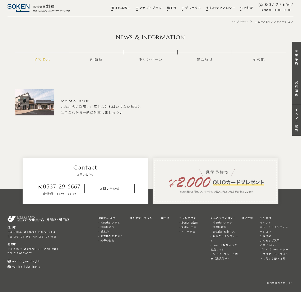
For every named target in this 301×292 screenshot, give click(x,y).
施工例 (172, 8)
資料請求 (296, 88)
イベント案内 (296, 119)
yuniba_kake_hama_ (25, 266)
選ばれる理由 (121, 8)
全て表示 (42, 59)
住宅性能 (246, 8)
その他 (259, 59)
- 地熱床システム (109, 222)
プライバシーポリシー (274, 249)
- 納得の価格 (106, 240)
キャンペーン (150, 59)
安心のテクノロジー (220, 8)
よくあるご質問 (270, 240)
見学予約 (296, 57)
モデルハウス (191, 8)
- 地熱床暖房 (106, 227)
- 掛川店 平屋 (187, 227)
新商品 (96, 59)
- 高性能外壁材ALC (110, 236)
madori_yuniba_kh (24, 261)
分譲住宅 (265, 236)
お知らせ (204, 59)
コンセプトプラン (149, 8)
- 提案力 (103, 231)
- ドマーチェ (187, 231)
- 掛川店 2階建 (188, 222)
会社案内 (265, 218)
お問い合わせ (268, 245)
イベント (265, 222)
